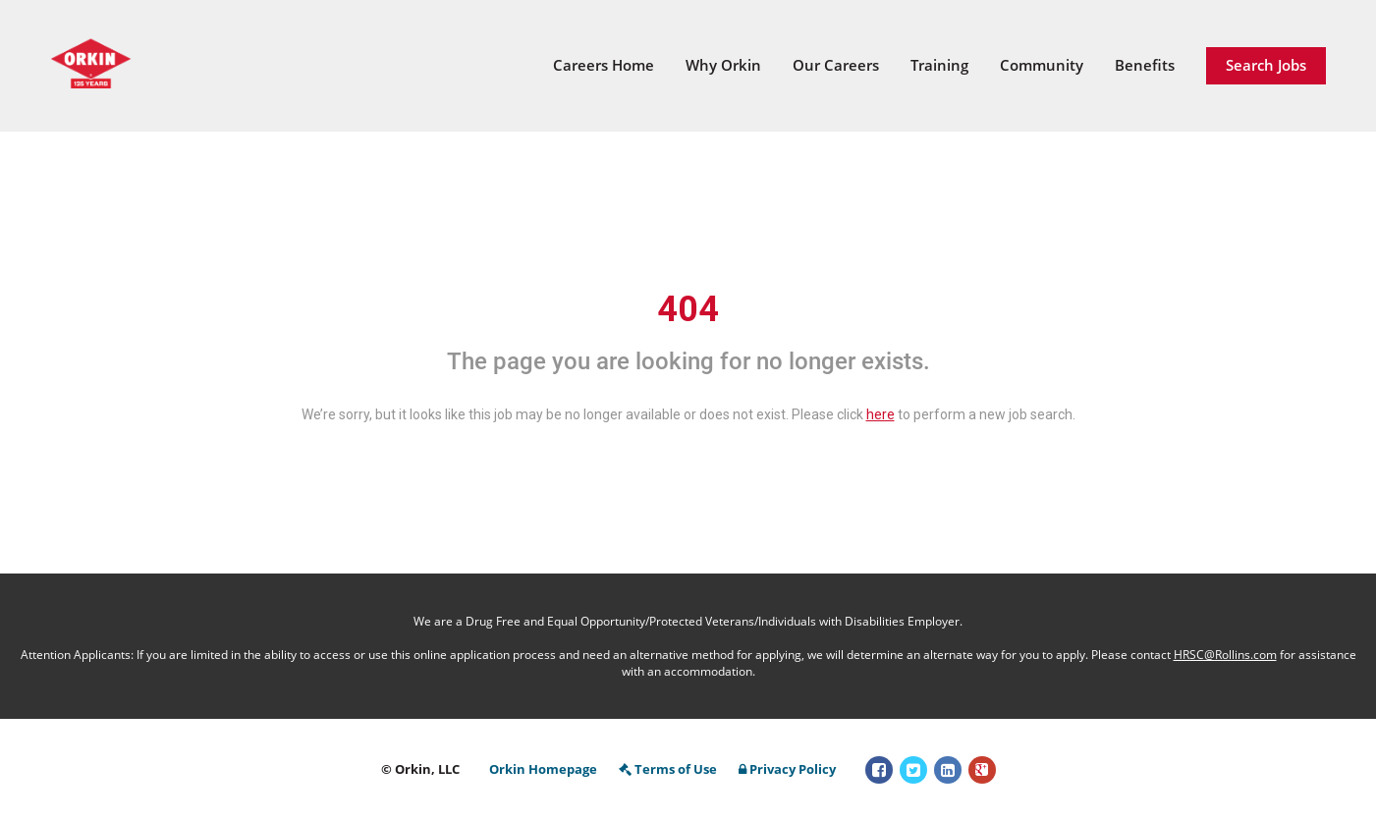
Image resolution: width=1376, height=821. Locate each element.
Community (1041, 65)
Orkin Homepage (543, 769)
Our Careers (836, 65)
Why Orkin (723, 65)
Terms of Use (668, 769)
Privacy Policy (787, 769)
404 (688, 309)
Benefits (1145, 65)
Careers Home (603, 65)
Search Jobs (1266, 65)
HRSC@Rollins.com (1225, 654)
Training (939, 65)
